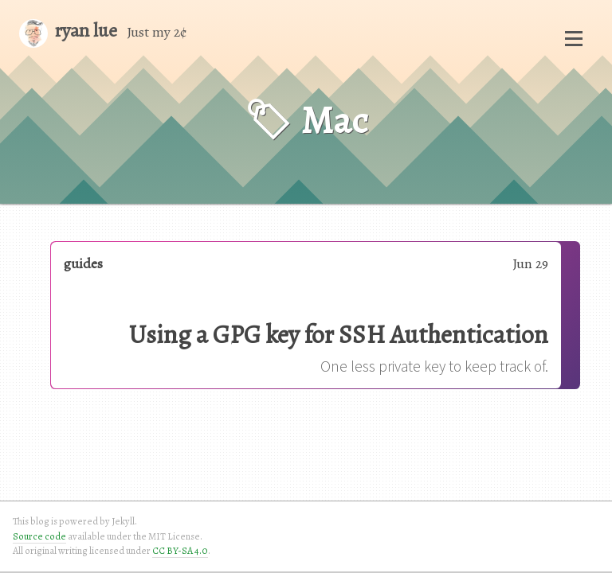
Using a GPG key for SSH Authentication (338, 334)
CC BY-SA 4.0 (180, 550)
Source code (39, 536)
